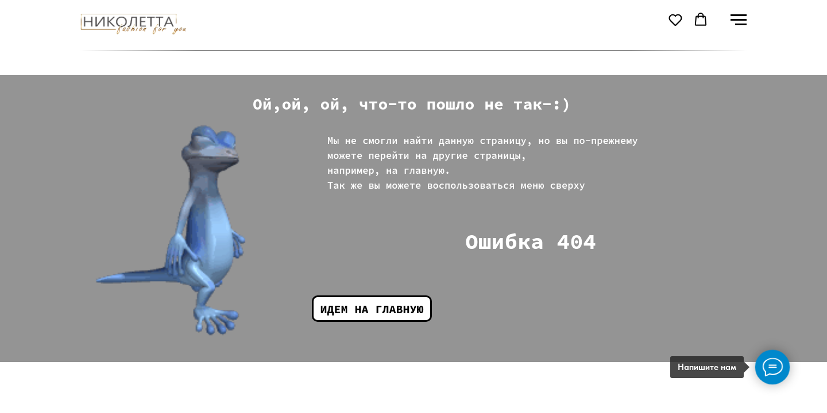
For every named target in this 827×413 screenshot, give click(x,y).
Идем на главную (372, 309)
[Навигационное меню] (739, 20)
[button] (675, 19)
